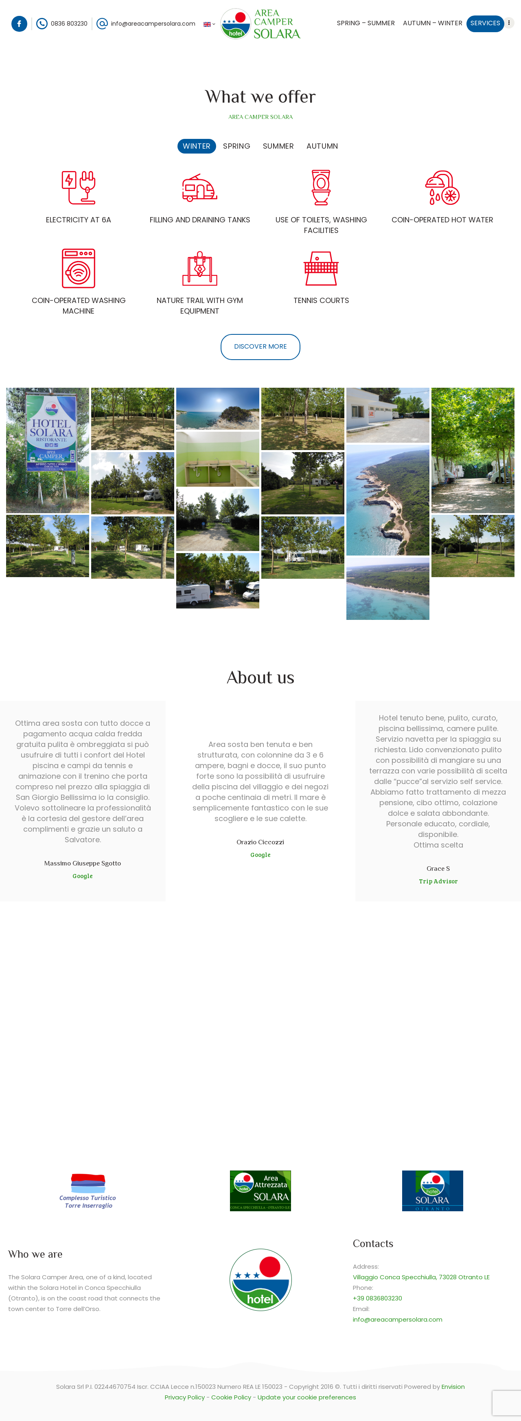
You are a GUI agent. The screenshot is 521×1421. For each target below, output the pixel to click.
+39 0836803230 (377, 1298)
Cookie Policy (231, 1397)
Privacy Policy (185, 1397)
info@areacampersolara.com (397, 1319)
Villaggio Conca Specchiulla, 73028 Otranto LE (421, 1277)
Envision (453, 1386)
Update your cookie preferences (307, 1397)
